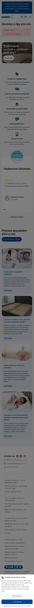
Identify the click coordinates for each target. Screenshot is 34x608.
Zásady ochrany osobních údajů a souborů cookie (17, 606)
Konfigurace (17, 596)
